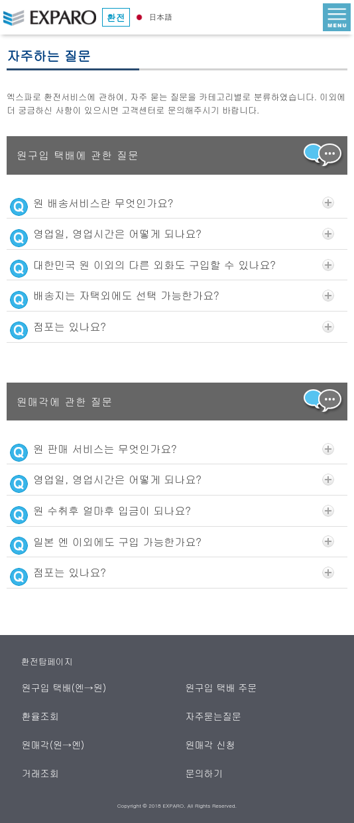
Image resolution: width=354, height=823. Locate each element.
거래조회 (41, 773)
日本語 (152, 16)
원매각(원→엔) (53, 744)
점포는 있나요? (172, 327)
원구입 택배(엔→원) (64, 687)
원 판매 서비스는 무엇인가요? (172, 449)
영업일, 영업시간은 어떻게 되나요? (172, 234)
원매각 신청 (210, 744)
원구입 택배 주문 (221, 687)
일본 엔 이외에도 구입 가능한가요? (172, 542)
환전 (116, 17)
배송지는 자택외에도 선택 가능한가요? (172, 295)
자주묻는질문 (213, 716)
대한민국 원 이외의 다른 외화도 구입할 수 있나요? (172, 265)
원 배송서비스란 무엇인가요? (172, 203)
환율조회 (41, 716)
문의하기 (204, 773)
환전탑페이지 (47, 661)
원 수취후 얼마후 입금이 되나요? (172, 511)
